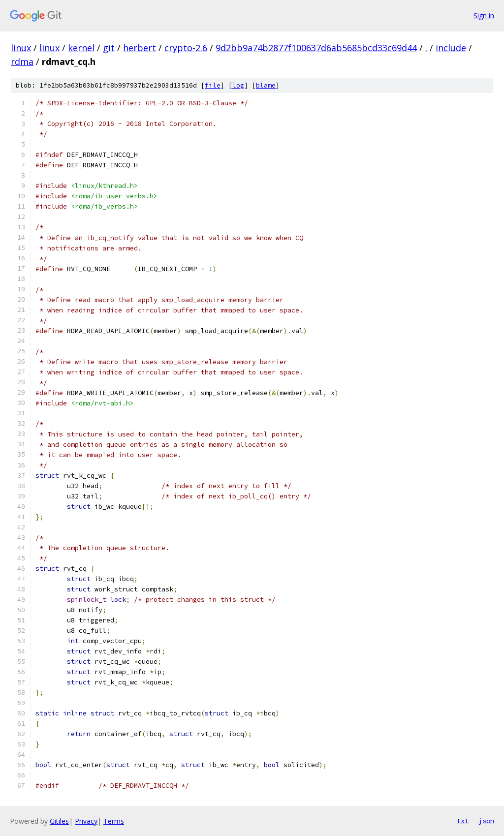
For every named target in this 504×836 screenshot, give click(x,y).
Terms (113, 821)
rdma (22, 61)
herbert (139, 48)
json (486, 820)
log (238, 85)
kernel (81, 48)
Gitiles (59, 821)
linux (21, 48)
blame (266, 85)
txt (463, 820)
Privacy (86, 821)
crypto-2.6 (185, 48)
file (212, 85)
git (109, 48)
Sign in (483, 15)
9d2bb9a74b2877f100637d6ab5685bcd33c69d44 (316, 48)
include (451, 48)
